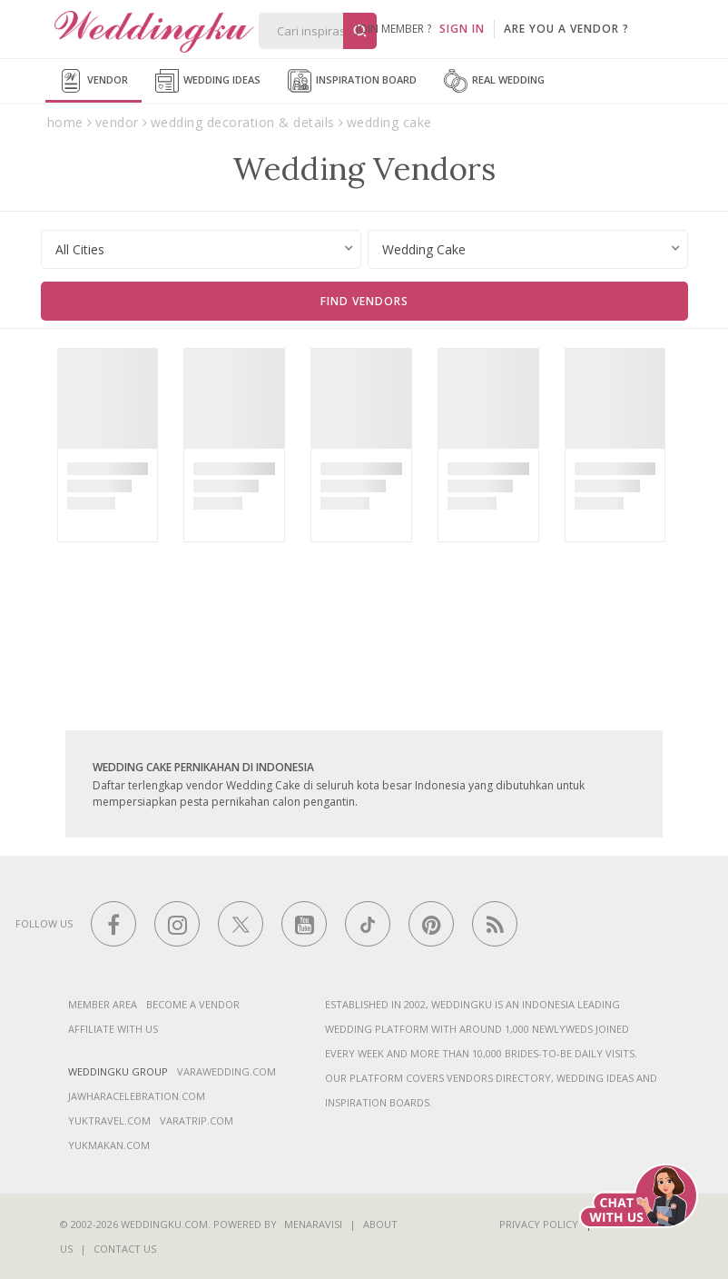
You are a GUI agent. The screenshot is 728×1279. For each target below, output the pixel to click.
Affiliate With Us (113, 1029)
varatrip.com (196, 1120)
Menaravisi (313, 1224)
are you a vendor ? (566, 28)
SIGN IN (462, 28)
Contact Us (124, 1248)
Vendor (93, 81)
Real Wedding (494, 81)
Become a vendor (193, 1004)
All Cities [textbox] (79, 249)
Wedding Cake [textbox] (424, 249)
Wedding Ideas (208, 81)
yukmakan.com (109, 1145)
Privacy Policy (538, 1224)
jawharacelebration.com (136, 1096)
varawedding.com (226, 1071)
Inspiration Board (352, 81)
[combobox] (201, 249)
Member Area (102, 1004)
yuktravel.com (109, 1120)
